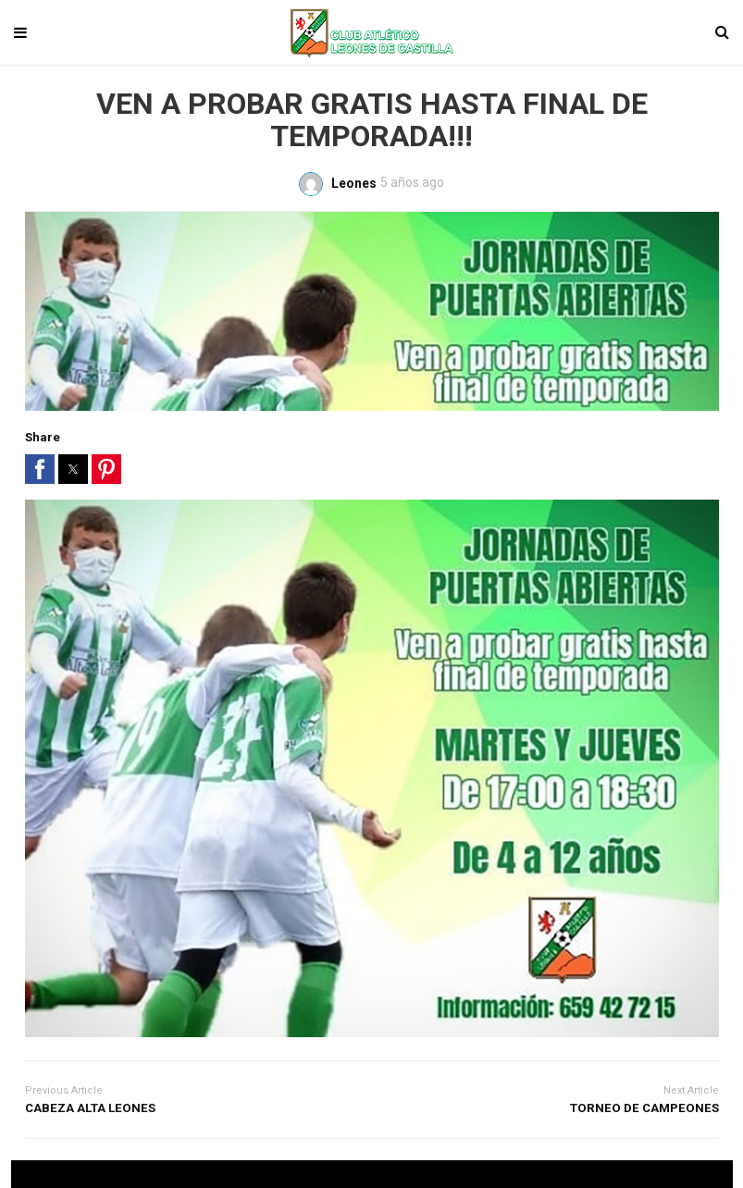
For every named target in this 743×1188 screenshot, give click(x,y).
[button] (40, 469)
